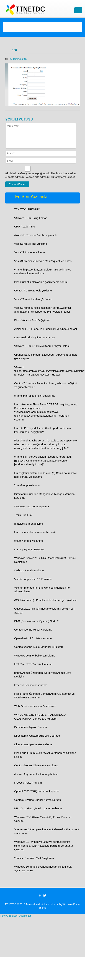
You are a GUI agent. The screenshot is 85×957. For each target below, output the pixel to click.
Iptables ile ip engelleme (28, 523)
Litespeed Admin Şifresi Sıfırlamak (34, 337)
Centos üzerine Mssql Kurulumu (33, 629)
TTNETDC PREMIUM (27, 209)
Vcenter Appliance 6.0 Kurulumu (33, 579)
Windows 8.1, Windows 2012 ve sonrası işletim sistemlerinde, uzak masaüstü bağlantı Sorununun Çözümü (44, 845)
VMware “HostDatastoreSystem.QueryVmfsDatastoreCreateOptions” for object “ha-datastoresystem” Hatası (49, 371)
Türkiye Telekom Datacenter (15, 915)
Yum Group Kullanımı (27, 485)
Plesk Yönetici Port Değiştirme (32, 320)
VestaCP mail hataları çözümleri (33, 299)
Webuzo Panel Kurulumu (29, 570)
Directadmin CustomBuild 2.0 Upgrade (37, 735)
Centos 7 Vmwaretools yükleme (33, 290)
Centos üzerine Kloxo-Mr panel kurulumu (38, 646)
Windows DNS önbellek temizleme (34, 655)
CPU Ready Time (24, 226)
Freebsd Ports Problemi (28, 782)
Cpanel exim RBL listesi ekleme (33, 638)
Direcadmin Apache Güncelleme (33, 744)
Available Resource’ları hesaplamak (35, 235)
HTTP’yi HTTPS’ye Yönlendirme (33, 664)
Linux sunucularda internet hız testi (35, 532)
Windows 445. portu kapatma (31, 506)
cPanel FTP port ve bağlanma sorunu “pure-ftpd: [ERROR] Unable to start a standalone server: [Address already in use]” (43, 460)
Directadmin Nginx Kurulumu (31, 727)
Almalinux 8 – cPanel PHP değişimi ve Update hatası (45, 328)
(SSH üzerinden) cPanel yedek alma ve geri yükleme (45, 600)
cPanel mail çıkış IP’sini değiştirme (34, 395)
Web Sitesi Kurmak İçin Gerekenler (35, 706)
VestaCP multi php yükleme (30, 243)
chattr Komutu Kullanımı (28, 540)
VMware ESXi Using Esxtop (30, 217)
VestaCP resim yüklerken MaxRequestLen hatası (43, 260)
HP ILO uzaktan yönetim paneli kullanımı (38, 808)
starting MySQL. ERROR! (29, 549)
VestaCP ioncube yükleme (29, 252)
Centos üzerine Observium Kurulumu (36, 765)
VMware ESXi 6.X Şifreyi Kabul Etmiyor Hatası (41, 345)
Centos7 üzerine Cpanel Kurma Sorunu (37, 799)
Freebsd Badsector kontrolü (30, 685)
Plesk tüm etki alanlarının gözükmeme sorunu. (41, 281)
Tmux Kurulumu (23, 514)
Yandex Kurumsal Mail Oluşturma (34, 858)
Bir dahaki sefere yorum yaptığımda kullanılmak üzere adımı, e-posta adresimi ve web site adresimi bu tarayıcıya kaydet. (41, 175)
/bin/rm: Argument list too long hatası (36, 774)
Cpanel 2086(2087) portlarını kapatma (37, 791)
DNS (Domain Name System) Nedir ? (36, 621)
